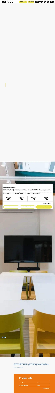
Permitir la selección (27, 206)
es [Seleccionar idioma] (52, 1)
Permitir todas (44, 206)
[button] (2, 337)
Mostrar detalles (46, 203)
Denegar (11, 206)
